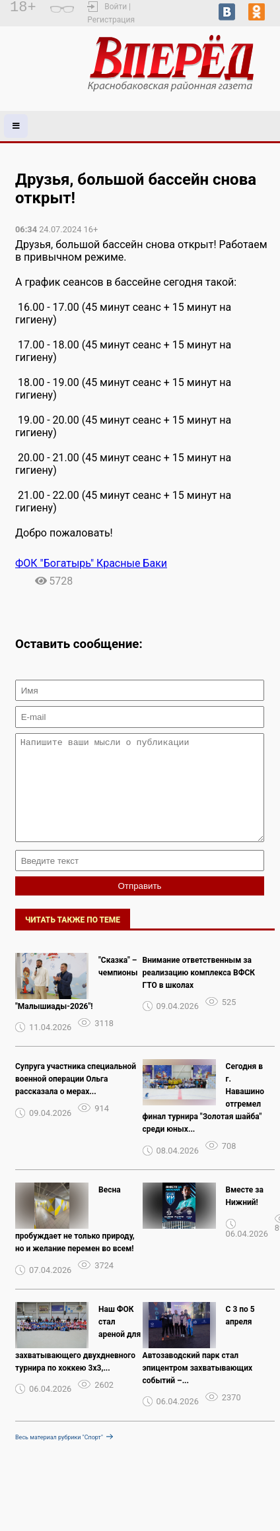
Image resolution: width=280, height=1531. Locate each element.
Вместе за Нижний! (244, 1216)
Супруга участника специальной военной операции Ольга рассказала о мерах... (75, 1099)
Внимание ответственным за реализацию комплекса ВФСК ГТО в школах (199, 992)
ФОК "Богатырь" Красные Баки (91, 563)
